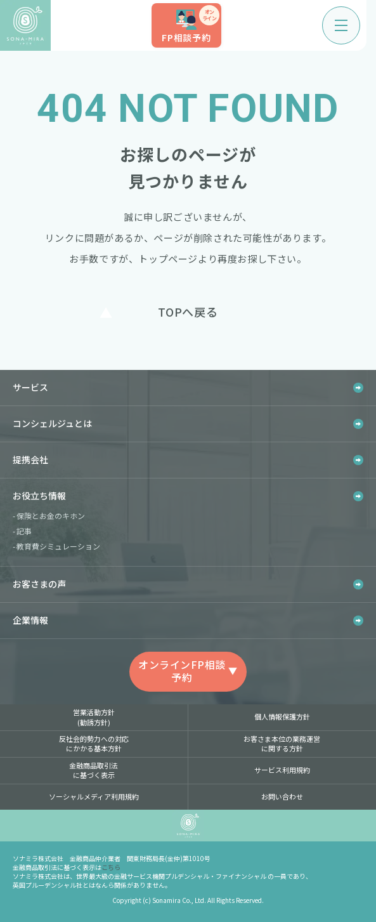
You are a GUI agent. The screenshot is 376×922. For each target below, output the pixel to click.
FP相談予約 (190, 24)
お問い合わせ (282, 796)
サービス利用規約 (282, 770)
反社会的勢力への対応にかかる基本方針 (94, 743)
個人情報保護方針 (282, 716)
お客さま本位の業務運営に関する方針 (281, 743)
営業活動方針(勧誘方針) (94, 717)
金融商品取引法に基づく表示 (93, 770)
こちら (110, 867)
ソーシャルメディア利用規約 (94, 796)
